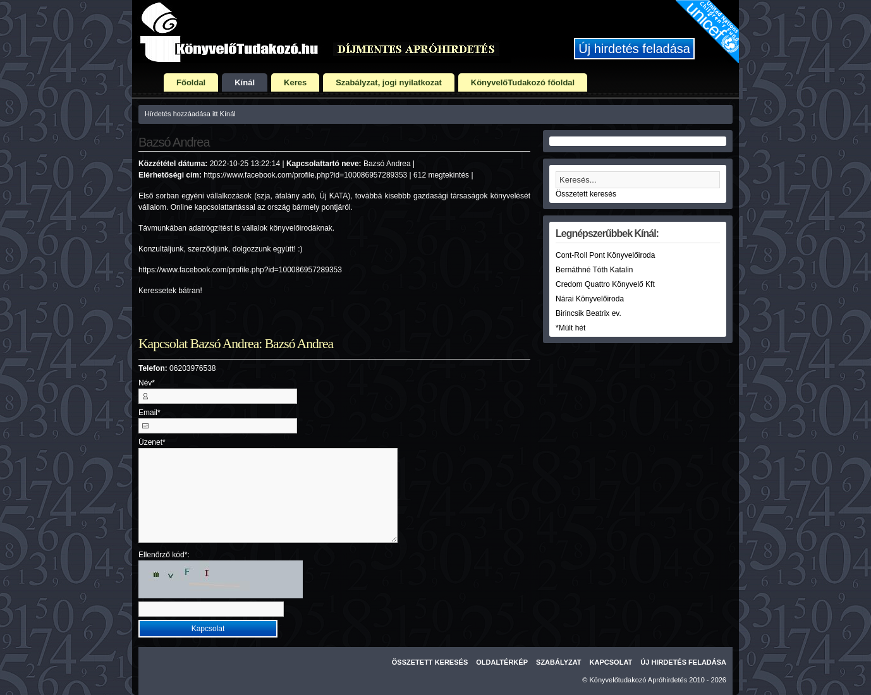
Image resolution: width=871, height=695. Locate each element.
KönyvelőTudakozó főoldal (523, 82)
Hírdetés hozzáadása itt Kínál (190, 114)
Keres (295, 82)
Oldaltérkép (502, 662)
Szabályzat (559, 662)
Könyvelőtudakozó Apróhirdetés (639, 680)
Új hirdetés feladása (634, 49)
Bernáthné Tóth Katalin (594, 269)
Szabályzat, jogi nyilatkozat (389, 82)
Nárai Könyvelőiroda (590, 298)
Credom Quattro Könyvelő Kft (605, 284)
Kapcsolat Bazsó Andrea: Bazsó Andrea (235, 343)
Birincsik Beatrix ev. (588, 313)
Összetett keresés (586, 194)
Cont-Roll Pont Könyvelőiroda (605, 255)
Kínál (244, 82)
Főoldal (190, 82)
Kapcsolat (611, 662)
